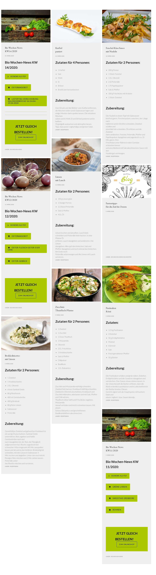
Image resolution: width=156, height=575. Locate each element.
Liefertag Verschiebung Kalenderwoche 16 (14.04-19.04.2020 (23, 101)
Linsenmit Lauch (60, 178)
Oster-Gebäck (17, 261)
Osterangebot (18, 87)
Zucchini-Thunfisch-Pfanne (64, 308)
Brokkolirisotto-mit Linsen (12, 357)
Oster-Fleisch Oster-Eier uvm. (24, 248)
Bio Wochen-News (16, 149)
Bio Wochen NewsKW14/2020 (13, 49)
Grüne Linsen (118, 487)
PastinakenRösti (111, 309)
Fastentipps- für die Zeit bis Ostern (116, 205)
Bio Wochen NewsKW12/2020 (13, 198)
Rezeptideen (64, 129)
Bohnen (115, 510)
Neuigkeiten (127, 257)
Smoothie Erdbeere (121, 498)
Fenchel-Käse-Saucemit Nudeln (115, 49)
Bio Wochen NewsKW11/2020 (114, 448)
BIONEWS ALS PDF (16, 76)
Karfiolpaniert (58, 49)
